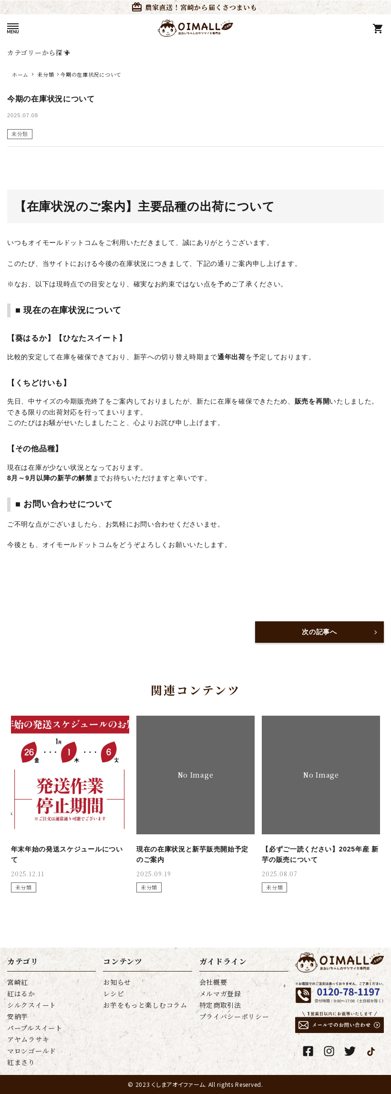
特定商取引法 (220, 1005)
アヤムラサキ (28, 1039)
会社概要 (213, 982)
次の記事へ (319, 632)
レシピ (113, 993)
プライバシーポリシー (234, 1016)
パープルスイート (34, 1028)
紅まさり (21, 1062)
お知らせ (117, 982)
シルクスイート (31, 1005)
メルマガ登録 (220, 993)
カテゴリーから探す (38, 52)
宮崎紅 (17, 982)
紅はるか (21, 993)
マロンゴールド (31, 1050)
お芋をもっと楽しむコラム (145, 1005)
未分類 (19, 134)
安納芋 (17, 1016)
